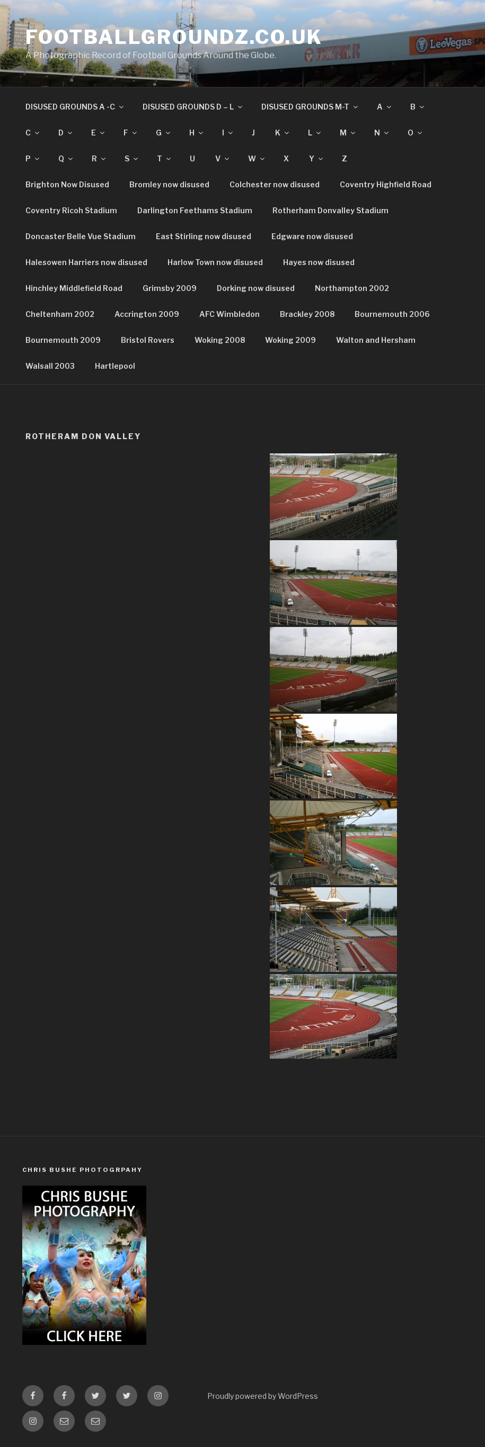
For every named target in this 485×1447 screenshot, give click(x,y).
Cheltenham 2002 (59, 314)
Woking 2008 (220, 339)
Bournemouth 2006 (392, 314)
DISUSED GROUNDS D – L (193, 106)
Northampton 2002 (352, 288)
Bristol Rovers (147, 339)
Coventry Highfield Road (385, 184)
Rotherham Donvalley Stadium (330, 210)
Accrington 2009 (146, 314)
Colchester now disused (275, 184)
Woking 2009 (290, 339)
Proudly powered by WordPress (262, 1395)
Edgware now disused (312, 236)
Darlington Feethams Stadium (194, 210)
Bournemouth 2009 (63, 339)
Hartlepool (115, 365)
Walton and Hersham (376, 339)
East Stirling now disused (203, 236)
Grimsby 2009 (170, 288)
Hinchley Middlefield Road (73, 288)
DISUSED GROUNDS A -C (75, 106)
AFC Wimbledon (229, 314)
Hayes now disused (319, 262)
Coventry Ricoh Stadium (71, 210)
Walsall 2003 (50, 365)
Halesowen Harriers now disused (86, 262)
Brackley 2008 (307, 314)
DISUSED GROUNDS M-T (310, 106)
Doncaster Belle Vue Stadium (80, 236)
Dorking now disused (256, 288)
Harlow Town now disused (215, 262)
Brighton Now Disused (67, 184)
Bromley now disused (169, 184)
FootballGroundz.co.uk (173, 37)
